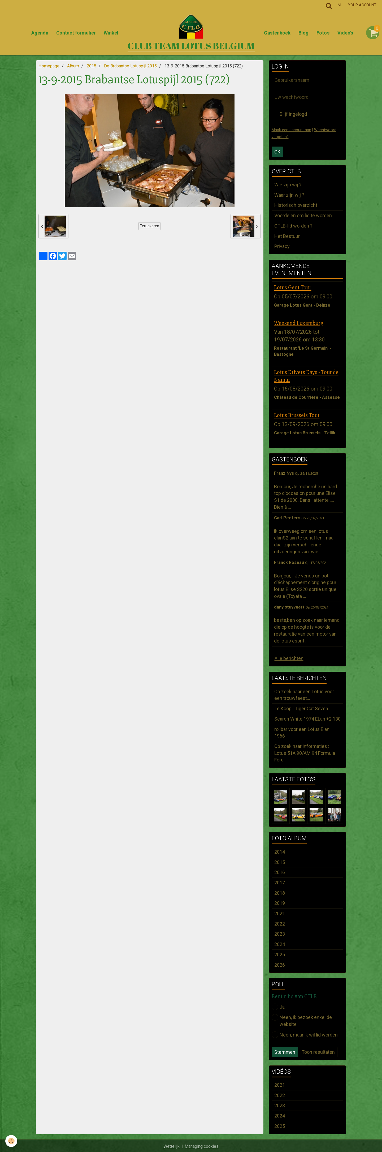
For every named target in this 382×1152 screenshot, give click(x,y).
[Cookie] (11, 1141)
